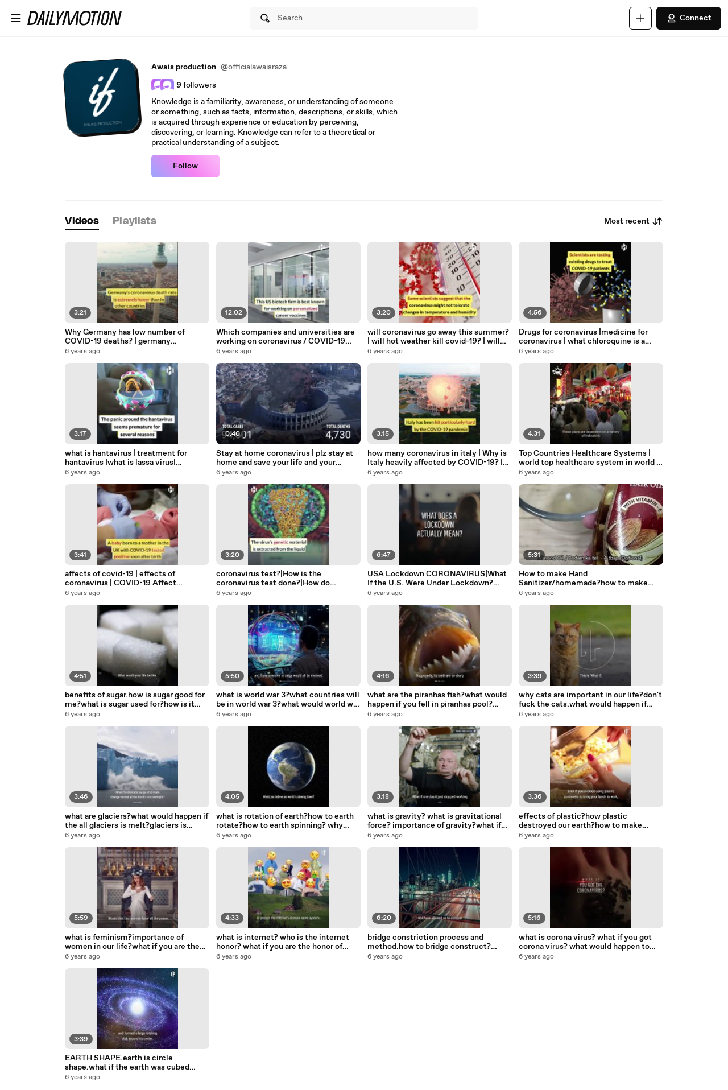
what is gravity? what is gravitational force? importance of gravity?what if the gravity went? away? (434, 821)
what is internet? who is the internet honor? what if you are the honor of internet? (282, 942)
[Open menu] (16, 18)
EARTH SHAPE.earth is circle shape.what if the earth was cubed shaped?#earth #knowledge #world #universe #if (130, 1063)
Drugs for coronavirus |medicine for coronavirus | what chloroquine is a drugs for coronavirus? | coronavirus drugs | (584, 337)
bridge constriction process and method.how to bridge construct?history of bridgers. (429, 942)
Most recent (633, 221)
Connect (689, 18)
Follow (185, 166)
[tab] (82, 221)
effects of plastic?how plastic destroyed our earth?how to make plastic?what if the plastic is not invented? (580, 821)
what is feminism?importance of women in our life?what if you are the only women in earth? (132, 942)
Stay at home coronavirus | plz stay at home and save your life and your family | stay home (284, 458)
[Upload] (640, 18)
